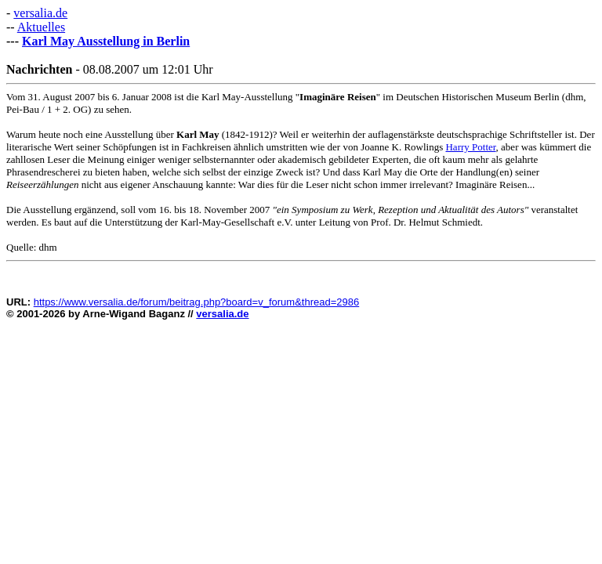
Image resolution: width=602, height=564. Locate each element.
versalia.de (40, 13)
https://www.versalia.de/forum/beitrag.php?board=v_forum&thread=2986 (197, 302)
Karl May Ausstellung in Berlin (106, 41)
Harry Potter (470, 147)
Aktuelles (41, 27)
